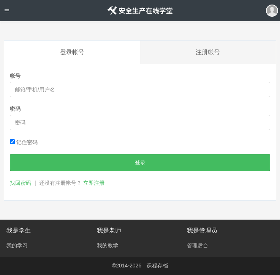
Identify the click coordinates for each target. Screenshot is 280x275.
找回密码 (20, 183)
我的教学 (107, 245)
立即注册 (93, 183)
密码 (15, 109)
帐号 (15, 76)
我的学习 (17, 245)
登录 (140, 162)
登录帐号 (72, 52)
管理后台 (197, 245)
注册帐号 (208, 52)
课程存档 (157, 265)
